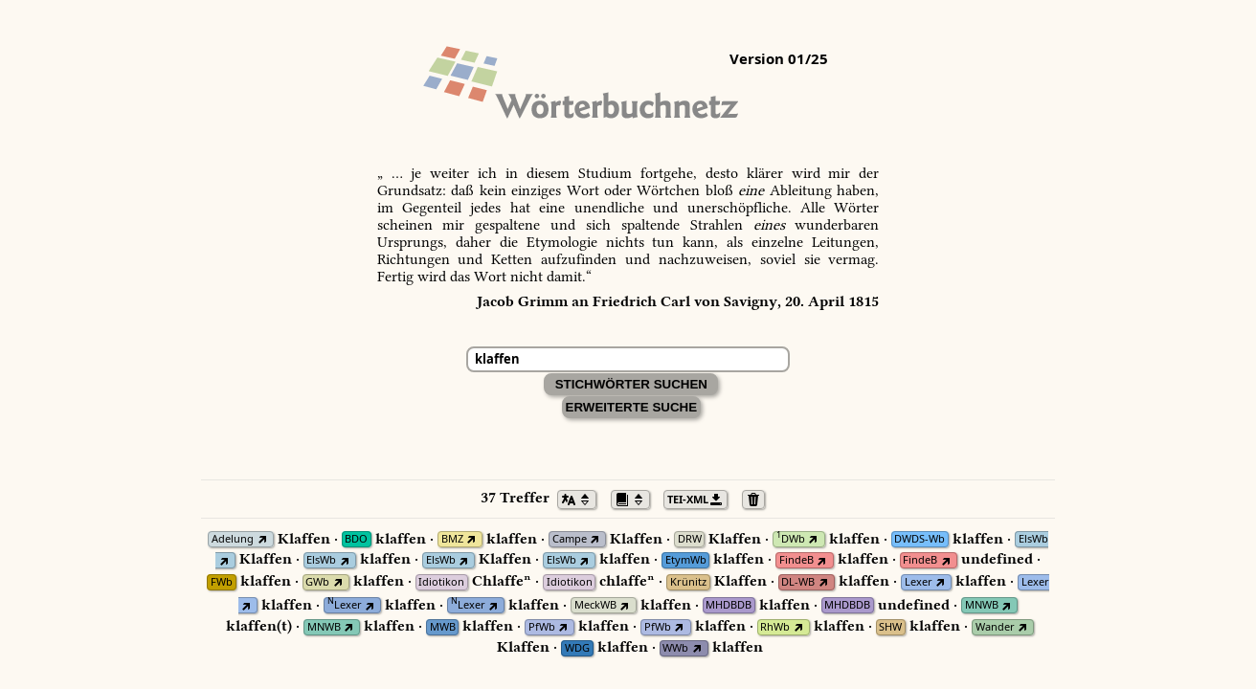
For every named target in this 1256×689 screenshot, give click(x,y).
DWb (790, 539)
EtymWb (685, 560)
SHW (890, 627)
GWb (317, 582)
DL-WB (798, 582)
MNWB (981, 605)
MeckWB (595, 605)
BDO (356, 539)
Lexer (918, 582)
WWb (675, 648)
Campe (569, 539)
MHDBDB (728, 605)
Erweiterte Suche (632, 407)
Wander (995, 627)
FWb (222, 582)
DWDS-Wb (919, 539)
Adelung (233, 539)
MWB (443, 627)
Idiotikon (441, 582)
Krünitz (688, 582)
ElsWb (1033, 539)
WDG (577, 648)
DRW (690, 539)
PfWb (541, 627)
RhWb (775, 627)
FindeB (796, 560)
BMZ (452, 539)
